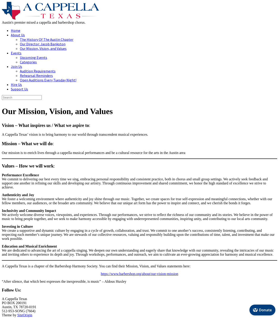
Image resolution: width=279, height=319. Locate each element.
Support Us (19, 89)
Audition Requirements (38, 71)
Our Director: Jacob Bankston (42, 44)
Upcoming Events (33, 57)
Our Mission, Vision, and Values (43, 48)
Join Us (16, 66)
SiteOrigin (24, 315)
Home (15, 30)
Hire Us (16, 84)
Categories (28, 62)
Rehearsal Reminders (36, 75)
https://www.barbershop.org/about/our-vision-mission (139, 274)
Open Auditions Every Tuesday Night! (48, 80)
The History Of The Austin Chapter (46, 39)
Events (16, 53)
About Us (18, 35)
